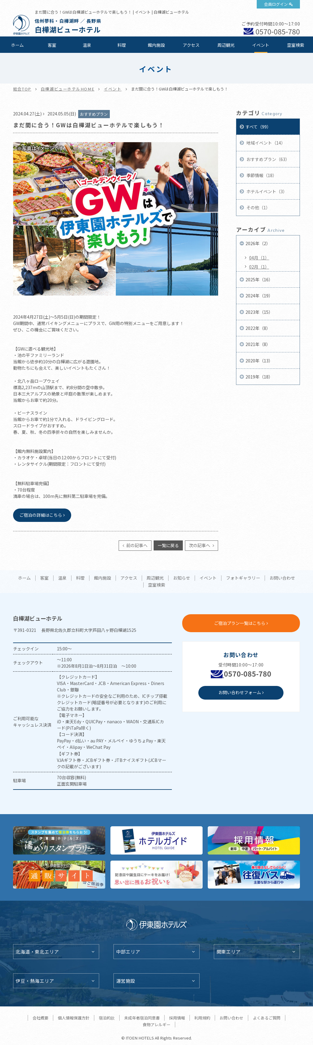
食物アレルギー (156, 1024)
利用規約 (202, 1018)
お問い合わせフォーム (239, 692)
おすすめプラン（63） (267, 159)
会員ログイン (276, 4)
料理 (121, 45)
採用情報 (177, 1018)
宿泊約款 (107, 1018)
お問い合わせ (282, 578)
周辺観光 (226, 45)
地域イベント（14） (265, 143)
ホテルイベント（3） (266, 191)
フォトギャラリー (243, 578)
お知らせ (181, 578)
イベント (260, 45)
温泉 (87, 45)
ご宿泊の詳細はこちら (40, 515)
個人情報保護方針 (73, 1018)
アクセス (191, 45)
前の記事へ (136, 545)
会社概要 (40, 1018)
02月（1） (259, 267)
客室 (52, 45)
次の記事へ (200, 545)
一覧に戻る (168, 545)
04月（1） (259, 258)
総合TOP (22, 89)
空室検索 (295, 45)
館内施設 (156, 45)
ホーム (17, 45)
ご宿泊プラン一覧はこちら (239, 623)
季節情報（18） (261, 175)
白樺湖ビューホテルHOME (67, 89)
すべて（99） (258, 127)
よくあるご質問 (266, 1018)
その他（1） (257, 207)
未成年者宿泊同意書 (142, 1018)
